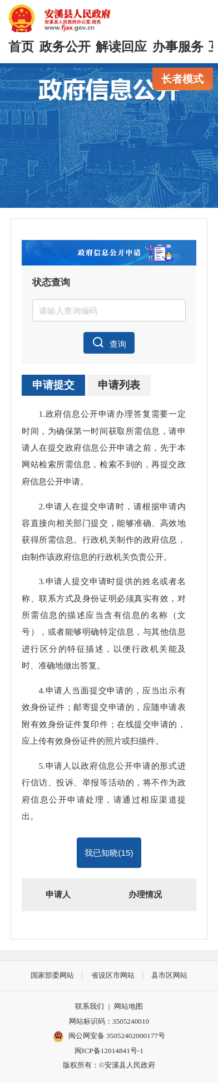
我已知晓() (109, 852)
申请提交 (53, 385)
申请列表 (119, 385)
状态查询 (51, 282)
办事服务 (178, 47)
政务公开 (65, 47)
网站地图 (128, 1006)
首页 (21, 47)
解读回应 (121, 47)
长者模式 (182, 79)
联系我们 (89, 1006)
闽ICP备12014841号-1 (109, 1050)
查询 (109, 342)
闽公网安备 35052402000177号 (109, 1036)
